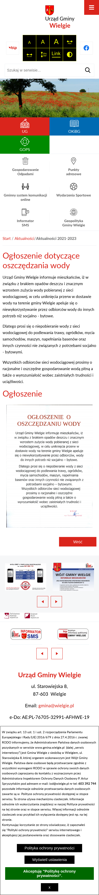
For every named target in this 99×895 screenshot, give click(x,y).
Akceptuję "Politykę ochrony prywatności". (49, 873)
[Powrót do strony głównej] (7, 238)
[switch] (69, 41)
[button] (49, 526)
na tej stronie (11, 809)
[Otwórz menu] (91, 7)
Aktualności (24, 238)
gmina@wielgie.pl (56, 705)
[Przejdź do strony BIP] (12, 48)
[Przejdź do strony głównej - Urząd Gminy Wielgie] (49, 17)
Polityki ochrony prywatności (27, 830)
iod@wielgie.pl (59, 783)
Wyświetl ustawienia (49, 860)
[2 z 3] (73, 577)
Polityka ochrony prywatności (50, 848)
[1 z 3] (25, 576)
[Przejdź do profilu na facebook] (86, 48)
